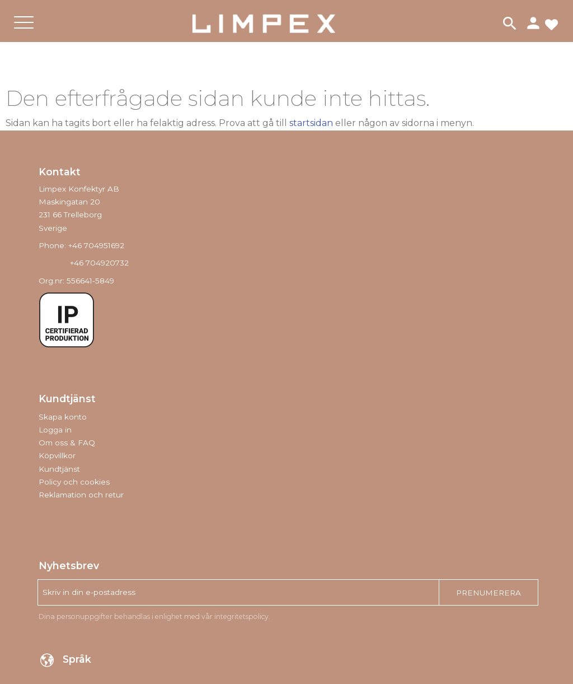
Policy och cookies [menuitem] (74, 481)
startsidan (311, 123)
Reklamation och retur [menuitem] (81, 494)
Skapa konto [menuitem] (63, 416)
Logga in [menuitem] (55, 429)
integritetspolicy (241, 616)
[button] (24, 31)
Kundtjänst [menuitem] (59, 468)
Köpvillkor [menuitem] (57, 455)
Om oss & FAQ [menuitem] (67, 442)
